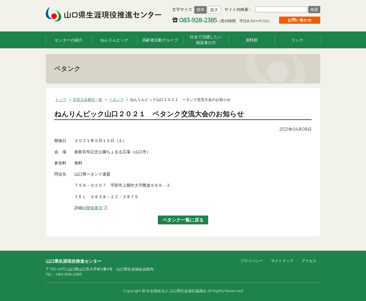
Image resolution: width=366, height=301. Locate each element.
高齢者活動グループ (160, 40)
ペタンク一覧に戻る (183, 220)
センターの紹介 (69, 40)
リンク (297, 40)
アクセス (309, 260)
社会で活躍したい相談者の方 (206, 39)
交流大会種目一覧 (87, 99)
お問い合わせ (300, 20)
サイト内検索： (238, 9)
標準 (200, 9)
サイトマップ (282, 260)
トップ (60, 99)
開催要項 (94, 207)
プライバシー (251, 260)
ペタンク (116, 99)
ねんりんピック (114, 40)
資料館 (252, 40)
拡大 (214, 9)
